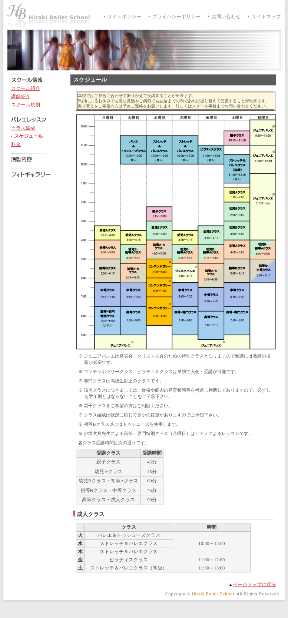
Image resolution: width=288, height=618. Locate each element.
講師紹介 (20, 96)
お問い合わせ (226, 16)
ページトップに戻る (254, 584)
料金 (16, 144)
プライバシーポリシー (176, 16)
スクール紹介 (25, 88)
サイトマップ (266, 16)
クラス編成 (23, 128)
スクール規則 (25, 104)
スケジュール (28, 136)
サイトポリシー (124, 16)
